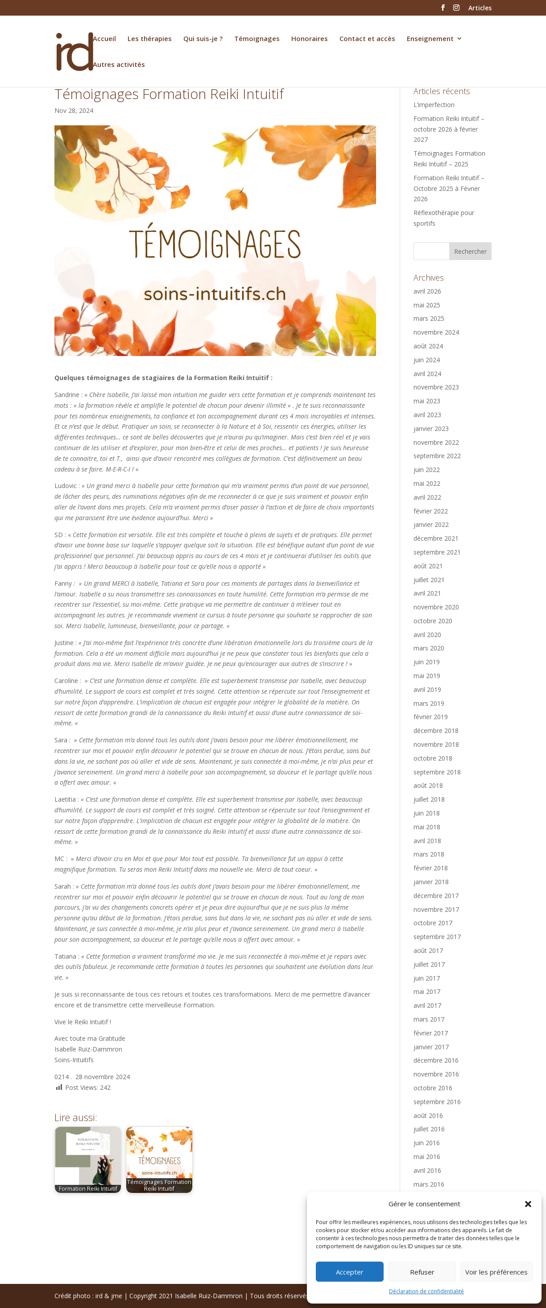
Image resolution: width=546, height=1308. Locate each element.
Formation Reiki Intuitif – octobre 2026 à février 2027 (449, 129)
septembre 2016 (437, 1101)
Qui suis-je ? (203, 39)
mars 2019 (429, 703)
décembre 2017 (436, 895)
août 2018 (428, 785)
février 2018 (431, 868)
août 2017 (428, 950)
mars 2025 (429, 318)
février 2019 (431, 716)
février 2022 (431, 511)
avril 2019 (427, 689)
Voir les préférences (496, 1271)
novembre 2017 (436, 909)
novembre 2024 (436, 332)
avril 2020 (427, 634)
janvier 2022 (431, 524)
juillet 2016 (429, 1129)
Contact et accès (367, 39)
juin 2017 (427, 978)
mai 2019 (427, 675)
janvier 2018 (431, 882)
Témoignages (257, 39)
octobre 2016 (433, 1088)
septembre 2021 (437, 552)
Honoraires (309, 39)
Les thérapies (150, 39)
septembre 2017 (437, 936)
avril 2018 (427, 840)
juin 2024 (427, 360)
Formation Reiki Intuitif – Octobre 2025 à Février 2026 (449, 188)
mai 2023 (427, 401)
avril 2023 (427, 414)
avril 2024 (427, 373)
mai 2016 (427, 1156)
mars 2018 (429, 854)
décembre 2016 (436, 1060)
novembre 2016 (436, 1074)
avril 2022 (427, 497)
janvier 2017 (431, 1047)
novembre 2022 (436, 442)
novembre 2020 (436, 607)
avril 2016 (427, 1170)
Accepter (350, 1271)
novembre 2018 (436, 744)
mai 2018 (427, 827)
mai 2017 (427, 991)
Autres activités (119, 65)
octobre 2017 (433, 923)
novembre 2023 (436, 387)
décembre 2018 (436, 730)
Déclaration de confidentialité (426, 1291)
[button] (528, 1204)
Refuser (422, 1271)
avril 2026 (427, 291)
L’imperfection (434, 104)
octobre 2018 (433, 758)
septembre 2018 (437, 772)
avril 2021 (427, 593)
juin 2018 (427, 813)
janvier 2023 (431, 428)
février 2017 (431, 1033)
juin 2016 (427, 1142)
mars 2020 (429, 648)
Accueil (104, 39)
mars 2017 (429, 1019)
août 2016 (428, 1115)
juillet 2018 (429, 799)
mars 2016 (429, 1184)
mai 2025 (427, 305)
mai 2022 (427, 483)
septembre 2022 (437, 455)
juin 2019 (427, 662)
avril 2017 (427, 1005)
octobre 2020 (433, 621)
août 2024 (428, 346)
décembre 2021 (436, 538)
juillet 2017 (429, 964)
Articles (480, 8)
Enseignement (430, 39)
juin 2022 (427, 469)
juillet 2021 (429, 579)
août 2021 (428, 566)
